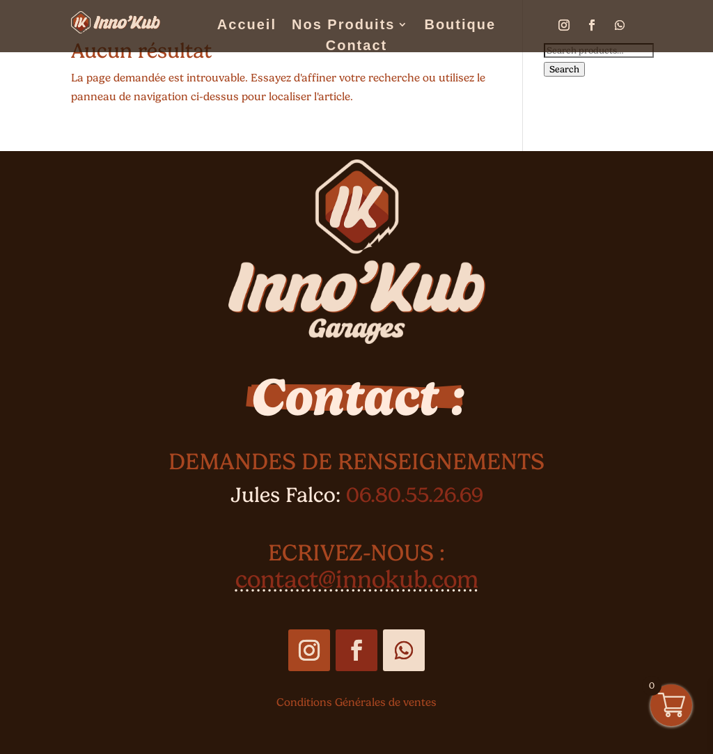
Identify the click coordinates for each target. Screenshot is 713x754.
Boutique (460, 25)
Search (564, 69)
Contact (356, 46)
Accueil (246, 25)
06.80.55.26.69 (414, 494)
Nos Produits (343, 25)
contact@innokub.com (356, 579)
